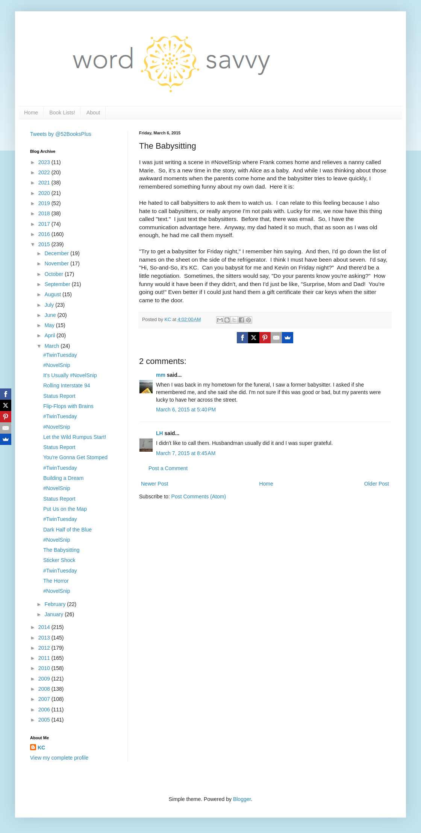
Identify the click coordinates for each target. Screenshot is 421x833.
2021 (44, 183)
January (54, 614)
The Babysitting (61, 550)
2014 (44, 627)
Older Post (376, 484)
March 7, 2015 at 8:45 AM (185, 453)
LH (159, 433)
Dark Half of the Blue (67, 530)
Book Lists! (62, 113)
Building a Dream (63, 478)
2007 (44, 699)
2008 (44, 689)
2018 (44, 213)
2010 (44, 668)
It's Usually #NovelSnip (70, 375)
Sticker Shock (59, 560)
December (57, 253)
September (57, 284)
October (54, 274)
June (50, 315)
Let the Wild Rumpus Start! (74, 437)
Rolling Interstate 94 (66, 385)
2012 (44, 648)
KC (41, 748)
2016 (44, 234)
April (50, 335)
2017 (44, 224)
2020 (44, 193)
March (52, 346)
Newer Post (154, 484)
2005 (44, 720)
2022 (44, 172)
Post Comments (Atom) (198, 496)
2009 (44, 679)
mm (160, 375)
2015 (44, 244)
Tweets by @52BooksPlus (60, 134)
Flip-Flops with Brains (68, 406)
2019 (44, 203)
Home (31, 113)
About (93, 113)
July (49, 305)
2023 (44, 162)
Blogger (242, 799)
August (53, 294)
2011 (44, 658)
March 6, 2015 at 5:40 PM (186, 410)
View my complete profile (59, 758)
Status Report (59, 396)
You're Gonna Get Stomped (75, 457)
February (55, 604)
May (50, 325)
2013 (44, 638)
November (57, 263)
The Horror (56, 581)
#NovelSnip (56, 365)
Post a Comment (168, 468)
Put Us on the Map (65, 509)
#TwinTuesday (60, 355)
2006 (44, 710)
